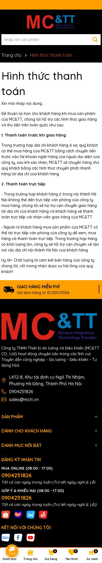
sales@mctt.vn (24, 399)
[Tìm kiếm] (95, 39)
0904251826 (21, 391)
